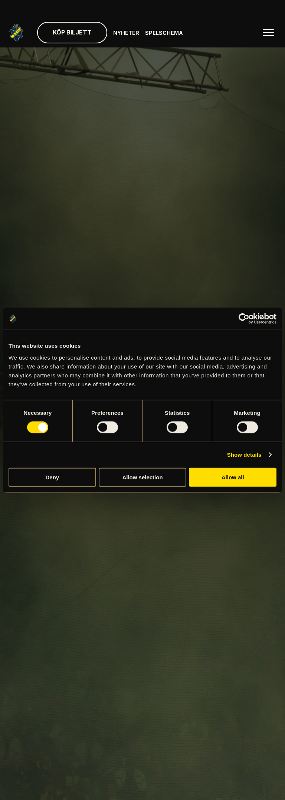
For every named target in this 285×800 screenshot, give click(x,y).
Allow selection (142, 477)
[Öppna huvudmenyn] (268, 33)
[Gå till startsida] (16, 33)
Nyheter (126, 33)
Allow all (233, 477)
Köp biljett (72, 32)
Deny (52, 477)
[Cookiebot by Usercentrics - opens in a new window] (244, 318)
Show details (244, 455)
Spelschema (164, 33)
